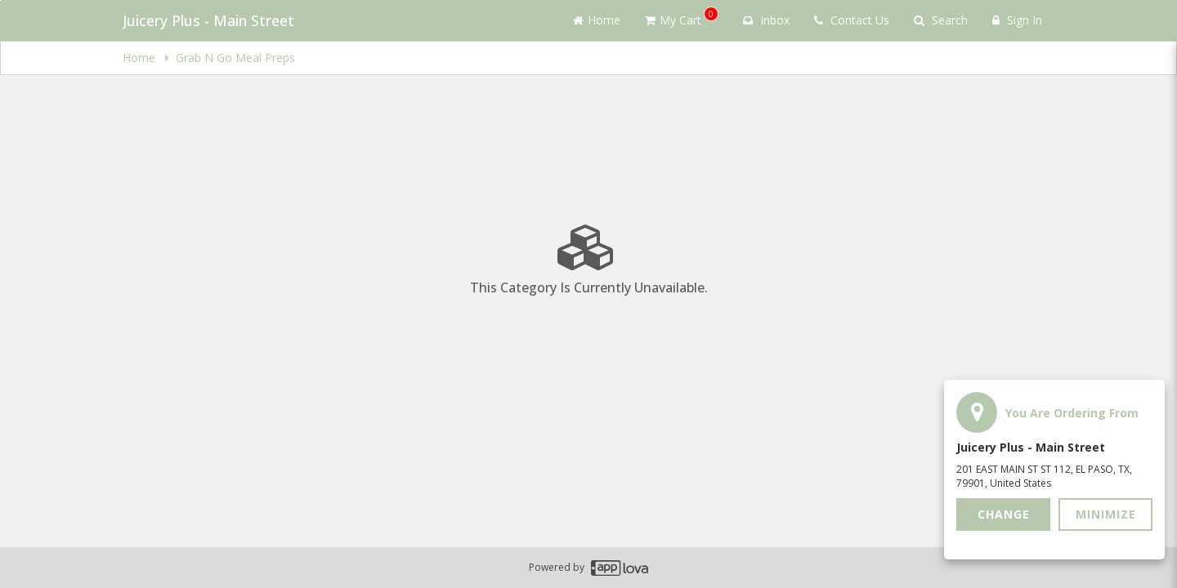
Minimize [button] (1106, 514)
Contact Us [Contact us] (851, 20)
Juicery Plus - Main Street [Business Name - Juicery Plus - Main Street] (208, 20)
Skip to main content (0, 0)
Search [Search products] (941, 20)
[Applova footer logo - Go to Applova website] (619, 568)
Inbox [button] (766, 20)
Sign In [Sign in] (1017, 20)
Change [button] (1004, 514)
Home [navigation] (141, 57)
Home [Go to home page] (596, 20)
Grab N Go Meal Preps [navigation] (235, 57)
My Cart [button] (681, 17)
